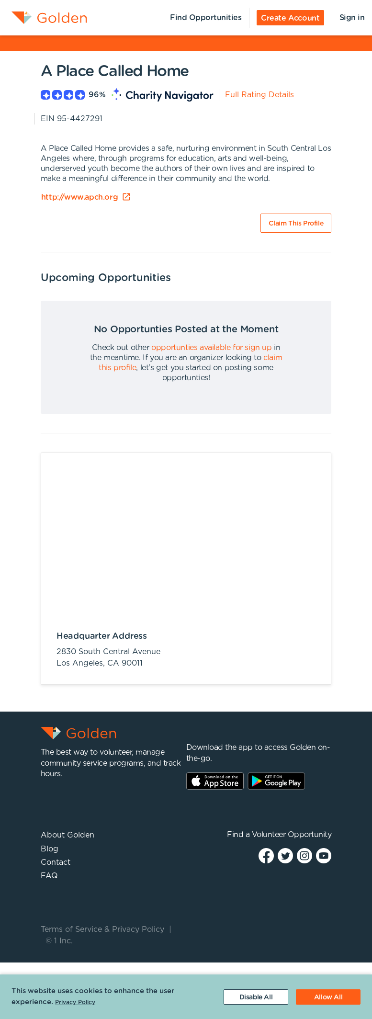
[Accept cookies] (328, 997)
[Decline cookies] (256, 997)
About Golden (67, 835)
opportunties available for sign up (211, 347)
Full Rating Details (259, 95)
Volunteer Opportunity (292, 834)
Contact (55, 862)
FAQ (49, 876)
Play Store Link (276, 781)
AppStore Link (215, 781)
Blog (49, 849)
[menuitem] (43, 17)
